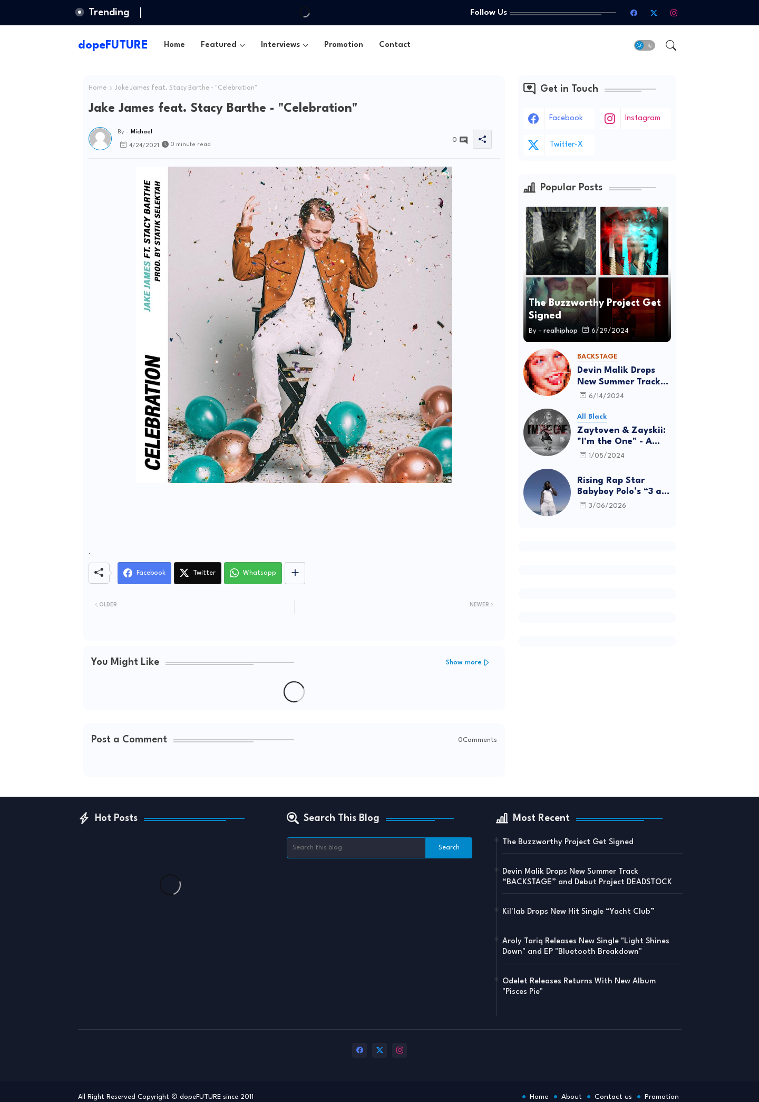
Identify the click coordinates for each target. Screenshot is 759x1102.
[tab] (174, 45)
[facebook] (634, 12)
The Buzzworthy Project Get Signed (568, 842)
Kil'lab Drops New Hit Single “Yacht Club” (578, 912)
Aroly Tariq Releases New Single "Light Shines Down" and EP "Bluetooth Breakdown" (585, 946)
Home (174, 45)
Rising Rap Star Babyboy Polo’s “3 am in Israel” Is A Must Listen (623, 487)
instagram (642, 118)
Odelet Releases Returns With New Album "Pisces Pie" (579, 987)
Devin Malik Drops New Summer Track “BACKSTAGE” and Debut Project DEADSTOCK (618, 377)
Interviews (280, 45)
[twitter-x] (654, 12)
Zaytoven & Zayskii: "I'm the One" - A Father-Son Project (621, 437)
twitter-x (566, 145)
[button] (644, 45)
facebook (566, 118)
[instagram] (674, 12)
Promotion (343, 45)
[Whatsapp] (253, 573)
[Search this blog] (356, 847)
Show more (464, 662)
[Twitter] (197, 573)
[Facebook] (144, 573)
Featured (219, 45)
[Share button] (295, 573)
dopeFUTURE (113, 45)
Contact (395, 45)
